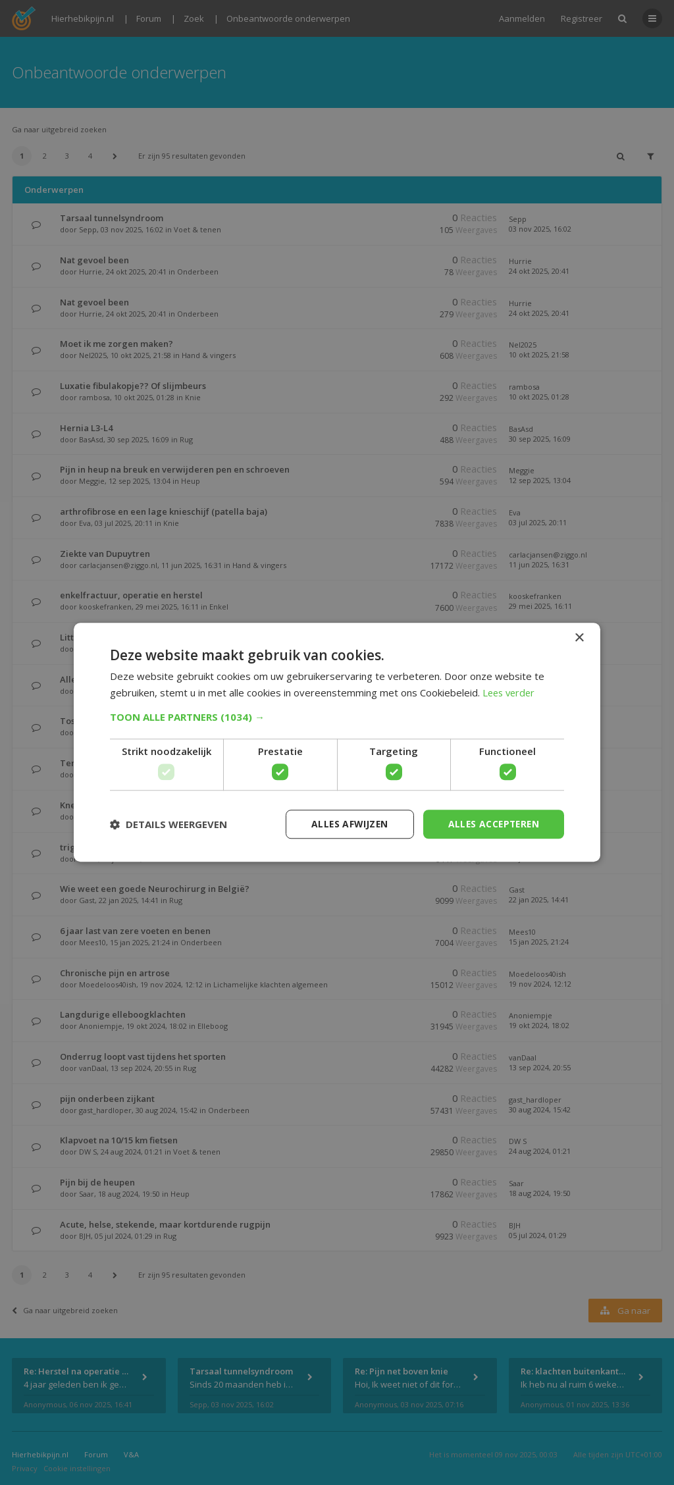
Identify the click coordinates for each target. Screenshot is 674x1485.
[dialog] (337, 742)
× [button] (579, 638)
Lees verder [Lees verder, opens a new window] (510, 692)
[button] (337, 717)
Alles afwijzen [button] (345, 824)
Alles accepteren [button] (492, 824)
